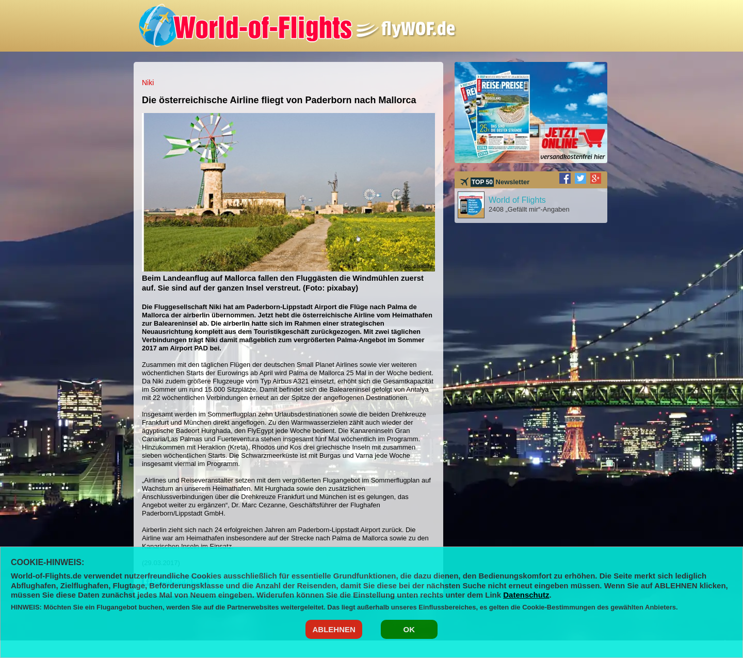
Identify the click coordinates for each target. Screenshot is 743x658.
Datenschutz (526, 594)
